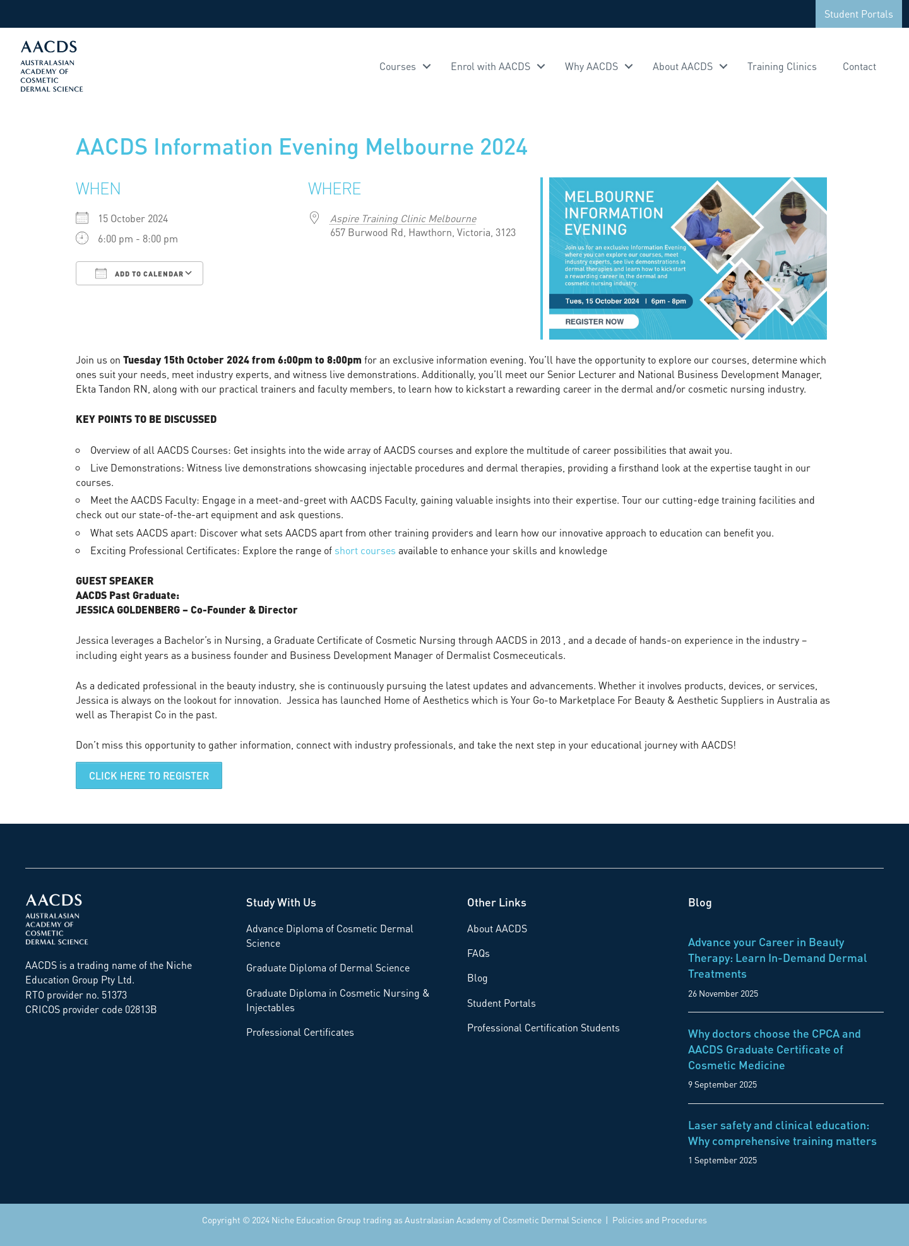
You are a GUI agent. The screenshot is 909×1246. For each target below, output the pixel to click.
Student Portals (858, 13)
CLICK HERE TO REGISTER (149, 775)
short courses (365, 550)
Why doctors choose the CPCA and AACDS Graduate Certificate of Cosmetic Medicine (774, 1049)
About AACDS (683, 66)
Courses (397, 66)
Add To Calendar (139, 273)
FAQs (478, 952)
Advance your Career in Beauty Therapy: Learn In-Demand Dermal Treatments (777, 957)
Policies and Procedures (659, 1219)
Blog (477, 977)
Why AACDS (591, 66)
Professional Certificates (300, 1031)
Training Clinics (782, 66)
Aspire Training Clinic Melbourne (403, 218)
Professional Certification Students (543, 1027)
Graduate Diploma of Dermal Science (328, 967)
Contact (859, 66)
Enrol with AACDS (490, 66)
